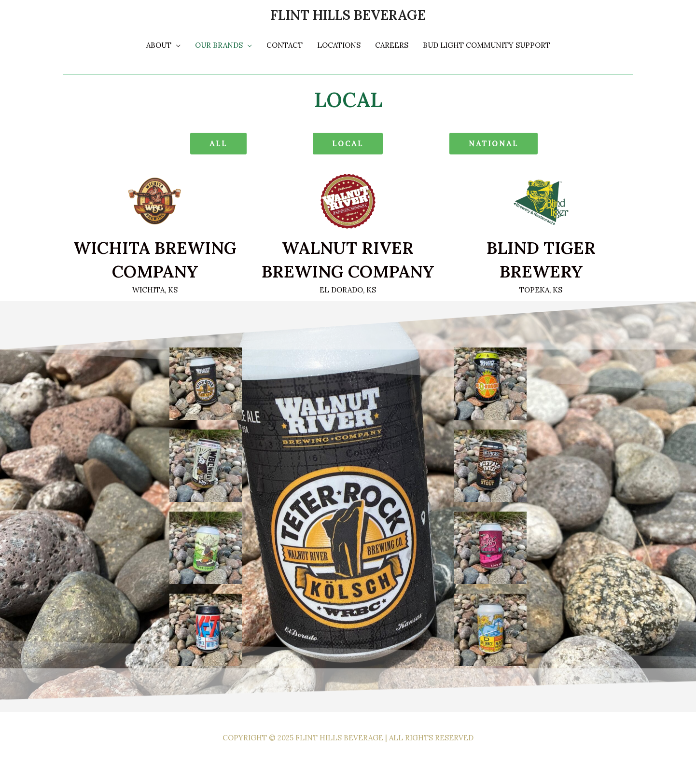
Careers (391, 45)
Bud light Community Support (486, 45)
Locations (339, 45)
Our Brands (219, 45)
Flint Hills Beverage (348, 15)
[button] (218, 143)
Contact (284, 45)
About (158, 45)
